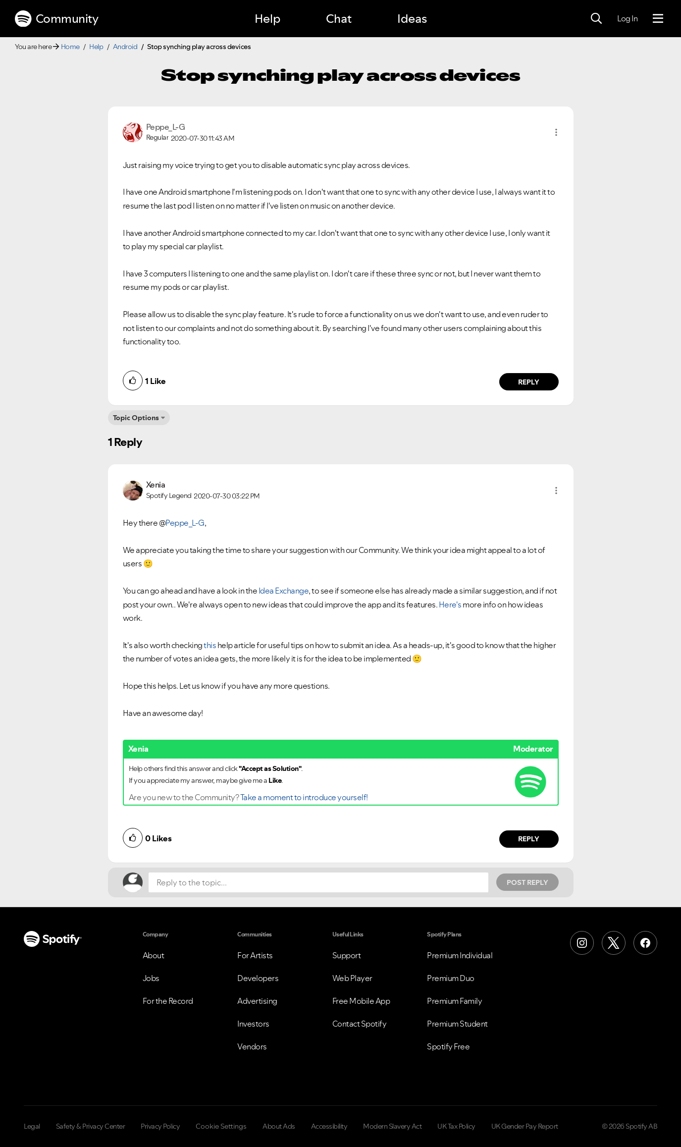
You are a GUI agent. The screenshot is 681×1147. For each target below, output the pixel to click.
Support (346, 955)
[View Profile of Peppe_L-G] (165, 126)
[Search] (596, 18)
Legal (32, 1126)
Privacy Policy (160, 1126)
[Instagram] (582, 943)
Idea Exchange (284, 590)
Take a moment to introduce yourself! (304, 797)
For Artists (255, 955)
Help (267, 18)
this (210, 645)
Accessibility (329, 1126)
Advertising (257, 1000)
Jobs (151, 978)
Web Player (352, 978)
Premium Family (454, 1000)
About (153, 955)
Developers (257, 978)
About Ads (278, 1126)
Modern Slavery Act (392, 1126)
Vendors (252, 1046)
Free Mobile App (361, 1000)
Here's (450, 604)
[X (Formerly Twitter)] (614, 943)
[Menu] (658, 19)
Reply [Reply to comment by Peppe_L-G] (528, 382)
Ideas (412, 18)
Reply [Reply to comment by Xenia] (528, 839)
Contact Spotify (359, 1023)
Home (70, 47)
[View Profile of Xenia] (155, 484)
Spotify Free (448, 1046)
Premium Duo (450, 978)
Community (56, 18)
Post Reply (527, 882)
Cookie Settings (221, 1126)
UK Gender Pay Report (524, 1126)
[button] (556, 132)
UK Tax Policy (456, 1126)
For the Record (168, 1000)
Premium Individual (459, 955)
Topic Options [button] (136, 418)
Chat (339, 18)
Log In (627, 18)
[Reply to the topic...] (318, 882)
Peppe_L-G (185, 522)
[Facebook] (645, 943)
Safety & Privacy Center (90, 1126)
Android (125, 47)
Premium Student (457, 1023)
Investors (253, 1023)
